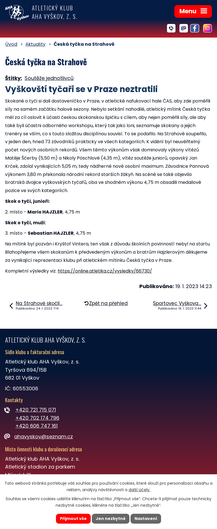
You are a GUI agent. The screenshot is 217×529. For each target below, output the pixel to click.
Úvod (11, 44)
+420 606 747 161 (36, 425)
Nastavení (145, 518)
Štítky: (13, 78)
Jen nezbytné (110, 518)
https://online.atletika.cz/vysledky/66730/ (105, 271)
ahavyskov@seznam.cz (39, 436)
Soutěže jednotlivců (49, 78)
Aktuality (35, 44)
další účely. (139, 490)
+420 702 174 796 (37, 417)
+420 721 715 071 (35, 409)
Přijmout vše (73, 518)
